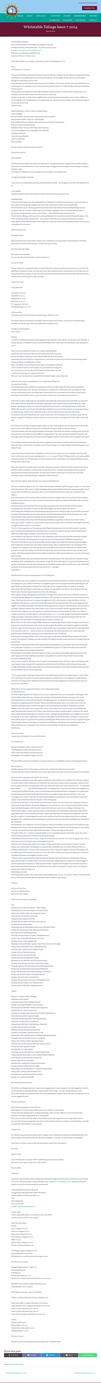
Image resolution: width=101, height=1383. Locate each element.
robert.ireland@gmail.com (63, 1182)
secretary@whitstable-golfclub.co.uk (29, 50)
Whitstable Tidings (17, 1364)
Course (67, 16)
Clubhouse (54, 20)
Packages (67, 20)
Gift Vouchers (92, 3)
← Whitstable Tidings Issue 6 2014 (16, 1373)
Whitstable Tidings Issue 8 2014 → (84, 1373)
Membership (80, 16)
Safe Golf (40, 16)
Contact (93, 20)
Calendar (55, 16)
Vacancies (80, 20)
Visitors (93, 16)
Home (20, 16)
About (29, 16)
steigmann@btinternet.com (27, 1206)
